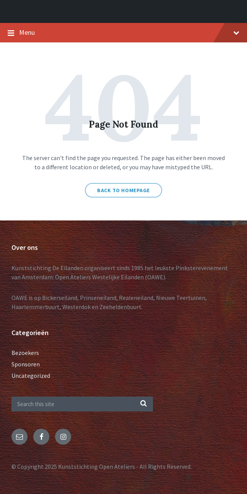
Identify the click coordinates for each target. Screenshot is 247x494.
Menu (129, 32)
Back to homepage (123, 190)
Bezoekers (25, 352)
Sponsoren (25, 364)
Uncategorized (30, 375)
